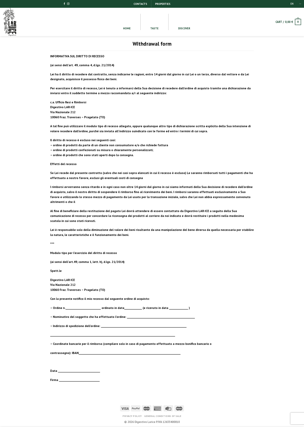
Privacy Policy (132, 416)
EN (295, 4)
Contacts (140, 4)
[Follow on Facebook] (64, 4)
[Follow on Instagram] (68, 4)
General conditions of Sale (162, 416)
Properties (162, 4)
